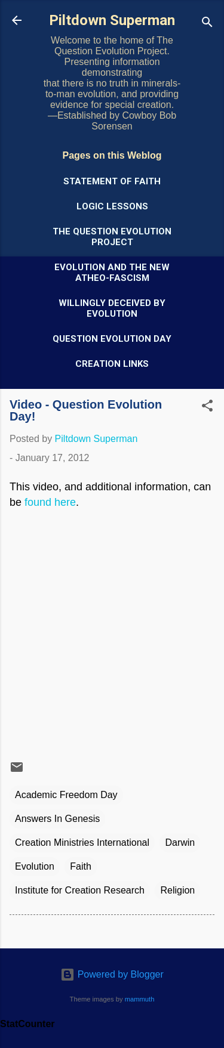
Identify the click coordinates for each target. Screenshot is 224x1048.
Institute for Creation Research (80, 890)
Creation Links (112, 363)
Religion (177, 890)
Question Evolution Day (112, 338)
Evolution (34, 866)
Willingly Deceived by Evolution (112, 308)
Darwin (180, 842)
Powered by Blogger (112, 974)
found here (50, 502)
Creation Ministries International (82, 842)
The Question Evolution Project (112, 237)
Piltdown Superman (112, 20)
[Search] (207, 24)
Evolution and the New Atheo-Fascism (112, 272)
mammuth (140, 999)
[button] (207, 407)
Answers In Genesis (57, 819)
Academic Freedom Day (66, 795)
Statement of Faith (112, 181)
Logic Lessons (112, 206)
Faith (80, 866)
